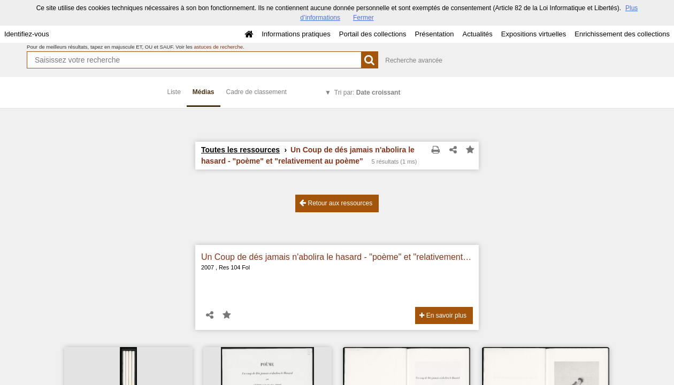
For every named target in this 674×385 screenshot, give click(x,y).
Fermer (363, 17)
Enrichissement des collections (622, 34)
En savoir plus (442, 315)
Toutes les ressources (240, 149)
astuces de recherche (218, 47)
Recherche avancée (413, 60)
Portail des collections (373, 34)
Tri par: (367, 92)
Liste (174, 92)
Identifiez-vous (26, 34)
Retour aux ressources (336, 203)
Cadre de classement (256, 92)
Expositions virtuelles (533, 34)
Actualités (477, 34)
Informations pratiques (296, 34)
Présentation (434, 34)
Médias (204, 92)
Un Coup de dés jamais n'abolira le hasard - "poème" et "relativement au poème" (337, 256)
